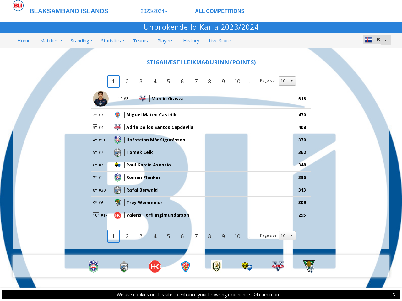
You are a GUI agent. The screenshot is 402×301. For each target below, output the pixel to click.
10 (237, 81)
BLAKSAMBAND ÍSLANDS (69, 11)
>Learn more (267, 295)
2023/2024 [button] (154, 11)
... (251, 81)
